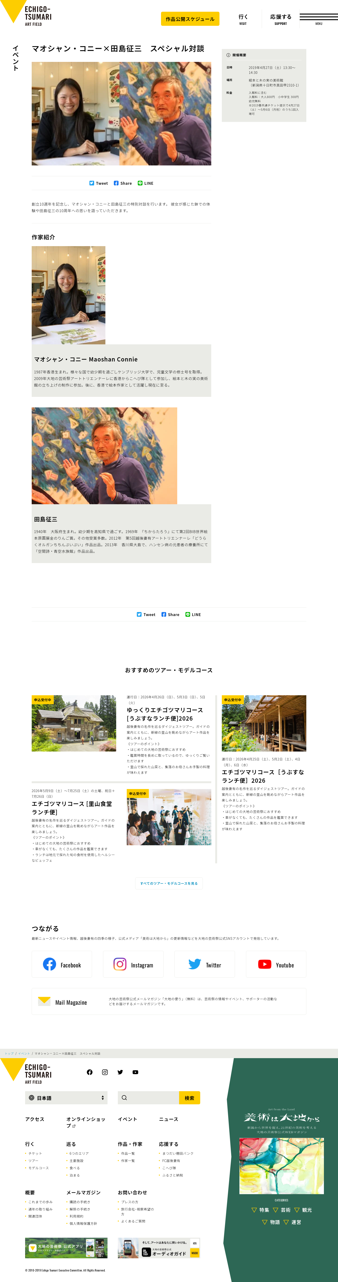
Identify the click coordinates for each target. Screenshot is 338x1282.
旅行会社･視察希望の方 (137, 1211)
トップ (9, 1053)
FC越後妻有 (171, 1160)
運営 (296, 1221)
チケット (35, 1153)
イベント (15, 57)
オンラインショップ (86, 1122)
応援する (169, 1143)
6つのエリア (79, 1153)
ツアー (33, 1160)
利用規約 (77, 1216)
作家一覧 (128, 1160)
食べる (75, 1167)
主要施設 (77, 1160)
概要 (30, 1192)
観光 (307, 1209)
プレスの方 (129, 1201)
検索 (190, 1097)
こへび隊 (169, 1167)
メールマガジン (83, 1192)
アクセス (35, 1119)
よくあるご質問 (133, 1221)
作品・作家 (130, 1143)
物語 (275, 1221)
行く (30, 1143)
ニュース (168, 1119)
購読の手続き (80, 1201)
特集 (264, 1209)
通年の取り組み (40, 1209)
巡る (71, 1143)
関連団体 (35, 1216)
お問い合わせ (132, 1192)
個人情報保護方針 (83, 1223)
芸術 (286, 1209)
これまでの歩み (40, 1201)
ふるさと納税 (172, 1175)
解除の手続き (80, 1209)
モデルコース (38, 1167)
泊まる (75, 1175)
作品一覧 (128, 1153)
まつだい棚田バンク (178, 1153)
